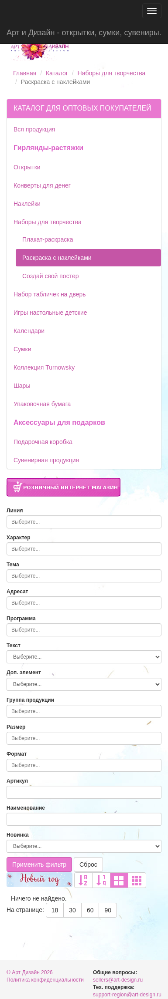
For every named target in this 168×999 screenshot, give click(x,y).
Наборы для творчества (112, 73)
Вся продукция (34, 129)
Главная (24, 73)
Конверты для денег (42, 185)
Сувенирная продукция (46, 460)
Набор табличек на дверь (50, 294)
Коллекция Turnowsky (44, 367)
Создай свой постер (50, 275)
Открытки (27, 167)
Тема (13, 565)
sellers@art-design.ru (118, 980)
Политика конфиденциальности (45, 980)
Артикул (17, 781)
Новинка (18, 835)
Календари (29, 330)
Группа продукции (30, 700)
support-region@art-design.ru (127, 995)
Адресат (17, 592)
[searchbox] (82, 522)
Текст (14, 645)
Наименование (26, 808)
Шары (22, 385)
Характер (19, 538)
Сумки (22, 349)
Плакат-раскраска (47, 239)
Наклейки (27, 203)
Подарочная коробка (43, 441)
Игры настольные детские (50, 312)
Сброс (88, 864)
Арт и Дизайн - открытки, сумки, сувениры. (84, 32)
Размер (16, 727)
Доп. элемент (24, 672)
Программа (21, 619)
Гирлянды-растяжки (48, 147)
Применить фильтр (39, 864)
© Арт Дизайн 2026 (30, 972)
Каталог (57, 73)
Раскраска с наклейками (57, 257)
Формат (17, 754)
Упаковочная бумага (42, 403)
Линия (15, 511)
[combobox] (84, 521)
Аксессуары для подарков (59, 422)
